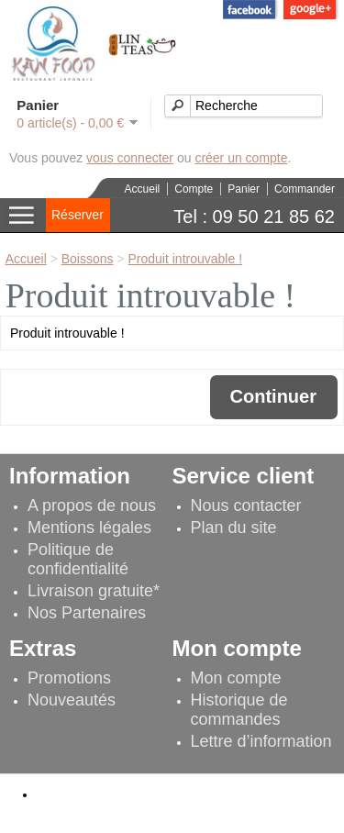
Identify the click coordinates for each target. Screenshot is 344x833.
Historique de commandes (239, 709)
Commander (304, 189)
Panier (243, 189)
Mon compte (236, 678)
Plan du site (234, 527)
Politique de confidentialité (78, 559)
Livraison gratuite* (94, 591)
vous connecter (129, 157)
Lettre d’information (261, 741)
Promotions (69, 678)
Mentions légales (89, 527)
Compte (193, 189)
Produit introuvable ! (185, 258)
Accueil (143, 189)
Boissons (87, 258)
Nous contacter (246, 505)
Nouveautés (72, 700)
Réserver (77, 214)
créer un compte (240, 157)
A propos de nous (92, 505)
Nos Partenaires (87, 613)
